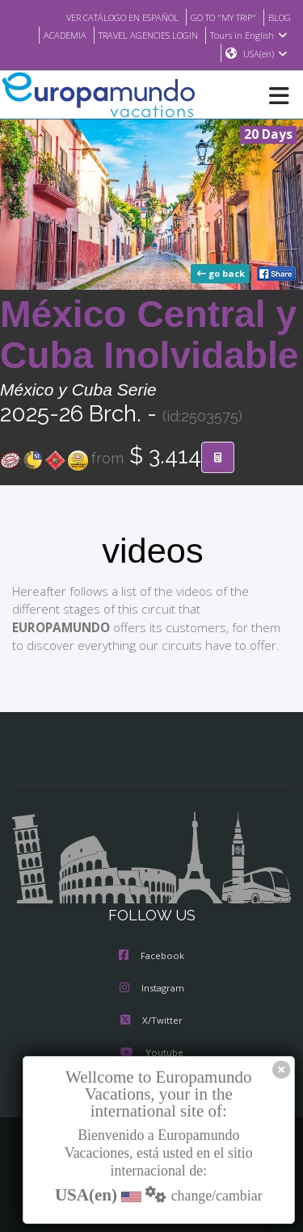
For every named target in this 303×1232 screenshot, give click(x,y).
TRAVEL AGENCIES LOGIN (143, 35)
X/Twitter (151, 1021)
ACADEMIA (52, 35)
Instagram (151, 989)
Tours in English (251, 35)
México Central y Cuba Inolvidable (149, 335)
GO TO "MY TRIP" (217, 17)
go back (222, 274)
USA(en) (265, 54)
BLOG (278, 17)
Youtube (151, 1053)
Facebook (151, 957)
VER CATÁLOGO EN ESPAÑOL (105, 17)
